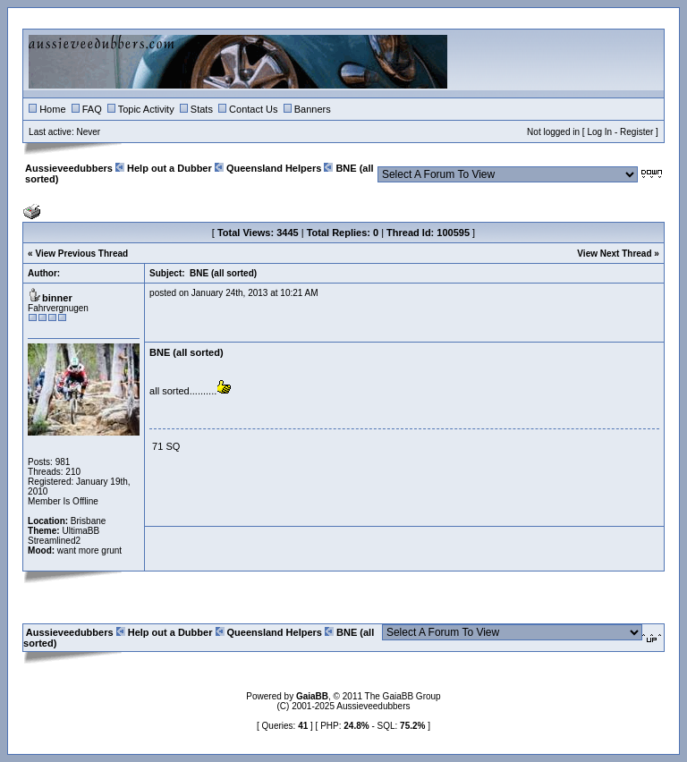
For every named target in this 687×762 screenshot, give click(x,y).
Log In (599, 132)
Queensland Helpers (273, 168)
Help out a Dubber (169, 168)
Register (636, 132)
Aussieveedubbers (69, 168)
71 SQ (166, 446)
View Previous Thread (81, 253)
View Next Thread (614, 253)
